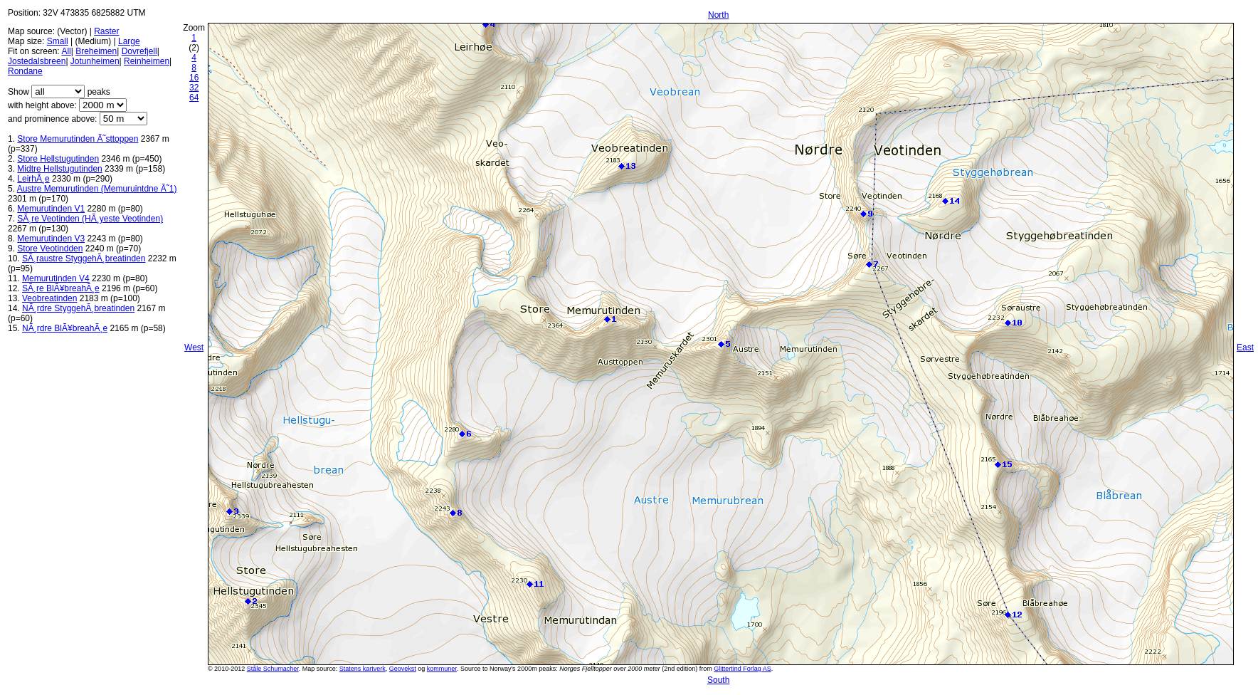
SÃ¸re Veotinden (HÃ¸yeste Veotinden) (90, 219)
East (1245, 347)
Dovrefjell (139, 51)
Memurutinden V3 (51, 239)
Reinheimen (146, 61)
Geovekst (402, 668)
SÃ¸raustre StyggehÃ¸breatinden (83, 258)
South (718, 680)
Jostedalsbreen (36, 61)
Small (57, 41)
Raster (106, 31)
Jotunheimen (95, 61)
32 (194, 88)
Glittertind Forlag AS (742, 668)
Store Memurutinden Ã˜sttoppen (77, 139)
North (718, 15)
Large (129, 41)
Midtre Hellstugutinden (59, 169)
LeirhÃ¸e (33, 179)
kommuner (442, 668)
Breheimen (96, 51)
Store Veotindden (50, 249)
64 (194, 98)
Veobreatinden (49, 298)
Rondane (25, 71)
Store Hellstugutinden (58, 159)
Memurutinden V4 (56, 278)
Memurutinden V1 (51, 209)
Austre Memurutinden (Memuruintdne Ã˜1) (97, 189)
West (194, 347)
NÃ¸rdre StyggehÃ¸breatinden (78, 308)
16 (194, 78)
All (65, 51)
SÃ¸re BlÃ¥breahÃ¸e (61, 288)
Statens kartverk (362, 668)
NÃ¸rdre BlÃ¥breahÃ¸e (64, 328)
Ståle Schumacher (273, 668)
